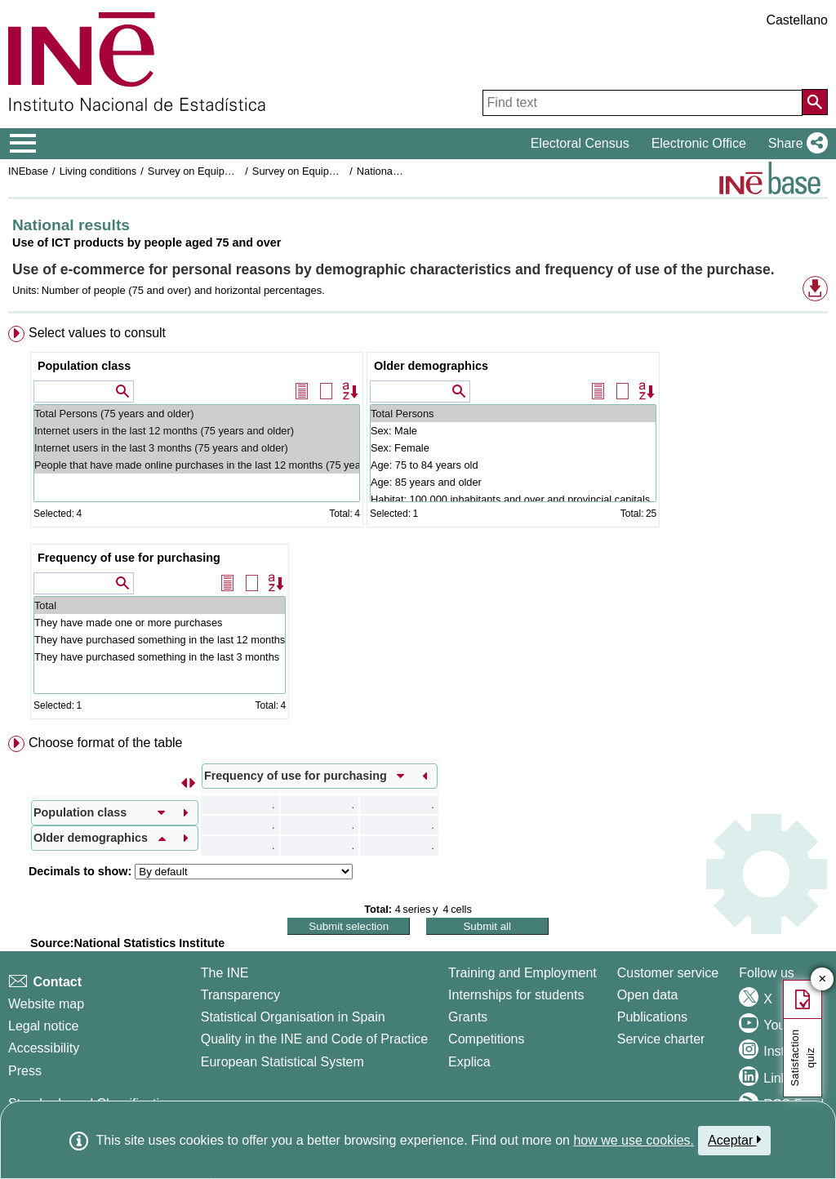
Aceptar (734, 1139)
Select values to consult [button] (97, 333)
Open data (647, 995)
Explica (469, 1062)
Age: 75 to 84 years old (513, 465)
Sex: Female (513, 447)
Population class (84, 365)
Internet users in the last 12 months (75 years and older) (196, 430)
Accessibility (43, 1048)
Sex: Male (513, 430)
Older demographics (431, 365)
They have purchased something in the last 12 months (159, 639)
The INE (225, 973)
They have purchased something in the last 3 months (159, 656)
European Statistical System (282, 1062)
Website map (46, 1004)
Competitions (486, 1039)
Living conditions (98, 171)
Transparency (240, 995)
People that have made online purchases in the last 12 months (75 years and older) (196, 465)
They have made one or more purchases (159, 622)
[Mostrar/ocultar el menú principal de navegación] (23, 143)
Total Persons (513, 413)
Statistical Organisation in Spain (293, 1017)
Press (25, 1071)
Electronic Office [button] (698, 143)
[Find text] (642, 103)
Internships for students (516, 995)
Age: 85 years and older (513, 482)
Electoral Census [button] (580, 143)
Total (159, 605)
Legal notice (43, 1026)
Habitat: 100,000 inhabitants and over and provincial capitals (513, 499)
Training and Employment (522, 973)
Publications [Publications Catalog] (652, 1017)
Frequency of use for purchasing (129, 557)
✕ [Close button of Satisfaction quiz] (822, 979)
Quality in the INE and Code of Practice (314, 1039)
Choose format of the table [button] (106, 743)
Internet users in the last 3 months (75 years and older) (196, 447)
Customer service (667, 973)
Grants (467, 1017)
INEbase (28, 171)
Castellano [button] (797, 20)
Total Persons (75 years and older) (196, 413)
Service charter (661, 1039)
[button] (795, 143)
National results (393, 171)
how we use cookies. (633, 1140)
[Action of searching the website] (815, 102)
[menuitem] (418, 525)
